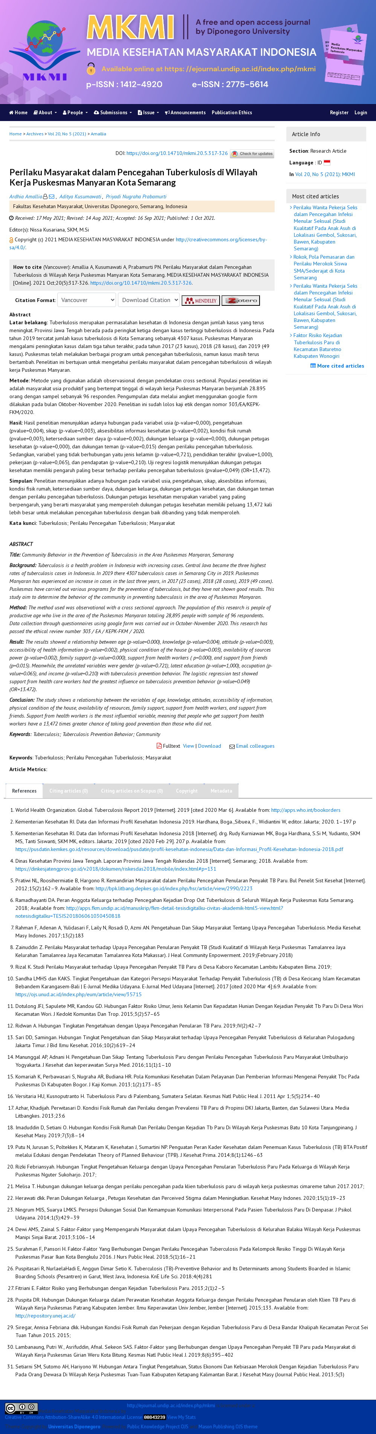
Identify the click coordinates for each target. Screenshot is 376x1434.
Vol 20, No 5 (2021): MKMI (325, 174)
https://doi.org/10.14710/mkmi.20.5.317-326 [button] (141, 282)
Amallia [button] (98, 133)
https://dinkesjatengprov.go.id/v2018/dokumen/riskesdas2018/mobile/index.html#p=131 (115, 868)
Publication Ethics (232, 112)
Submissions (111, 112)
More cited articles (338, 365)
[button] (12, 239)
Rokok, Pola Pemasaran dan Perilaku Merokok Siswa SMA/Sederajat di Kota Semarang (323, 267)
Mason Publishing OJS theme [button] (228, 1426)
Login (361, 112)
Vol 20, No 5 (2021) (67, 133)
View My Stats (181, 1417)
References (24, 791)
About (43, 112)
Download (209, 745)
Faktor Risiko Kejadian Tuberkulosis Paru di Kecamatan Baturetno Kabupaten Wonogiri (317, 345)
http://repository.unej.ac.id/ (45, 1315)
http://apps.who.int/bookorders (306, 810)
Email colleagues (255, 745)
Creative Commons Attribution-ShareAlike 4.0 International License (73, 1417)
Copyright (187, 791)
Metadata (221, 791)
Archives (34, 133)
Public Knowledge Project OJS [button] (157, 1426)
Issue (147, 112)
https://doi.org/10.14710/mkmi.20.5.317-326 (177, 153)
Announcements (185, 112)
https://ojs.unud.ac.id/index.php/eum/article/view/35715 (78, 994)
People (73, 112)
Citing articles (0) (68, 791)
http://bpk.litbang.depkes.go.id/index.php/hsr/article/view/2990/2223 (174, 888)
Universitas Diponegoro (74, 1426)
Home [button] (15, 133)
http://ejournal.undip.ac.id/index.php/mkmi (171, 1405)
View (188, 745)
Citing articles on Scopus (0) (132, 791)
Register (339, 112)
